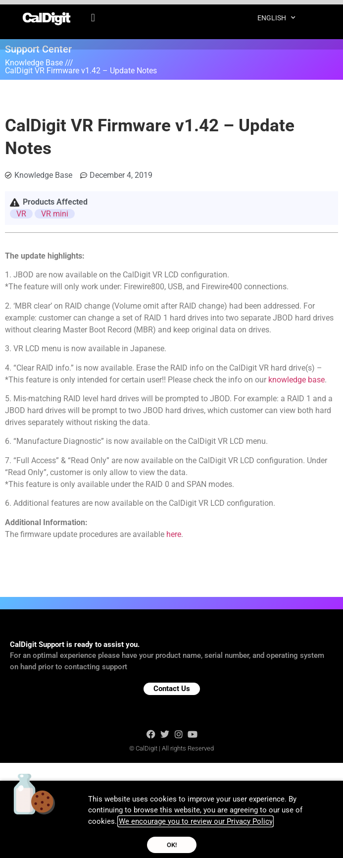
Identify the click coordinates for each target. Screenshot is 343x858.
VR (21, 213)
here (173, 534)
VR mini (54, 213)
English (276, 17)
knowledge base (296, 379)
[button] (93, 17)
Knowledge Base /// (39, 62)
